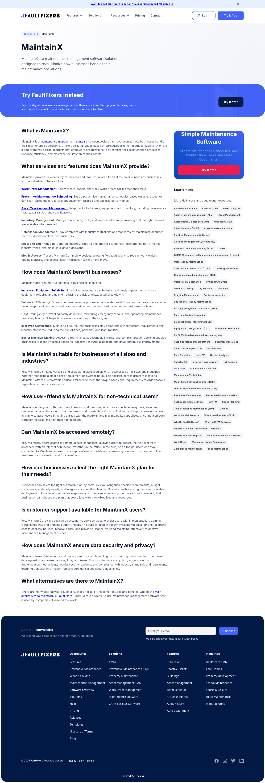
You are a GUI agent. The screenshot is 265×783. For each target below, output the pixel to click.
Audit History (175, 704)
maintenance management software (64, 141)
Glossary (29, 33)
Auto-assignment (178, 711)
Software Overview (82, 690)
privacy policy (190, 638)
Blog (73, 738)
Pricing (140, 12)
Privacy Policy (76, 760)
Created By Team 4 (132, 775)
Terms (90, 760)
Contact (156, 12)
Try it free (230, 12)
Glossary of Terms (81, 731)
